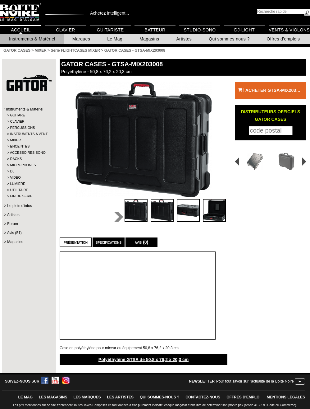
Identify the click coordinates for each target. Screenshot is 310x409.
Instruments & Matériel (32, 38)
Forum (12, 224)
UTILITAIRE (19, 190)
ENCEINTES (20, 146)
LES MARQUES (87, 397)
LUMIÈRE (17, 184)
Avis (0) (141, 242)
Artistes (184, 38)
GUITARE (17, 115)
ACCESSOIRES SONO (28, 152)
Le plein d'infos (19, 206)
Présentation (76, 242)
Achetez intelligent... (109, 13)
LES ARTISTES (120, 397)
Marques (81, 38)
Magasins (149, 38)
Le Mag (114, 38)
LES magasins (53, 397)
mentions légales (286, 397)
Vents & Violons (289, 29)
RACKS (16, 159)
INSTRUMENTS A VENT (29, 134)
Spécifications (108, 242)
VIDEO (15, 177)
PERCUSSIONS (22, 127)
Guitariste (110, 29)
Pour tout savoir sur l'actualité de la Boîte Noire (255, 381)
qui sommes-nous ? (159, 397)
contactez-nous (202, 397)
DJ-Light (244, 29)
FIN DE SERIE (21, 196)
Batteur (154, 29)
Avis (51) (14, 233)
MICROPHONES (23, 165)
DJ (12, 171)
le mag (25, 397)
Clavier (65, 29)
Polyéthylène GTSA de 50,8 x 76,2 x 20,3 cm (143, 359)
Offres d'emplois (283, 38)
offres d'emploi (243, 397)
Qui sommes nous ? (229, 38)
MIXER (15, 140)
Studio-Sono (200, 29)
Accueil (20, 29)
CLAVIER (17, 121)
